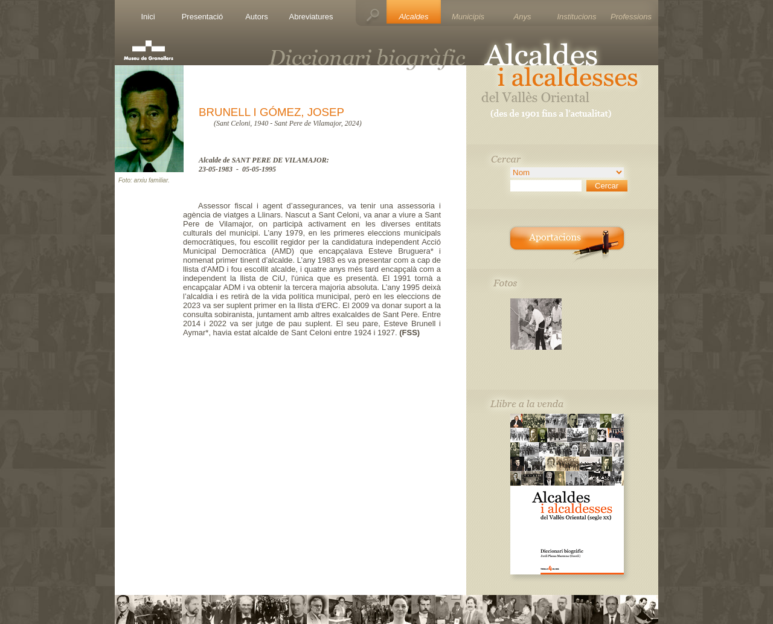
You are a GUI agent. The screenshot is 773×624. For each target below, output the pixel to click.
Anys (522, 16)
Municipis (468, 16)
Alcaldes (413, 16)
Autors (256, 16)
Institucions (576, 16)
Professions (631, 16)
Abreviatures (311, 16)
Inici (148, 16)
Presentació (202, 16)
